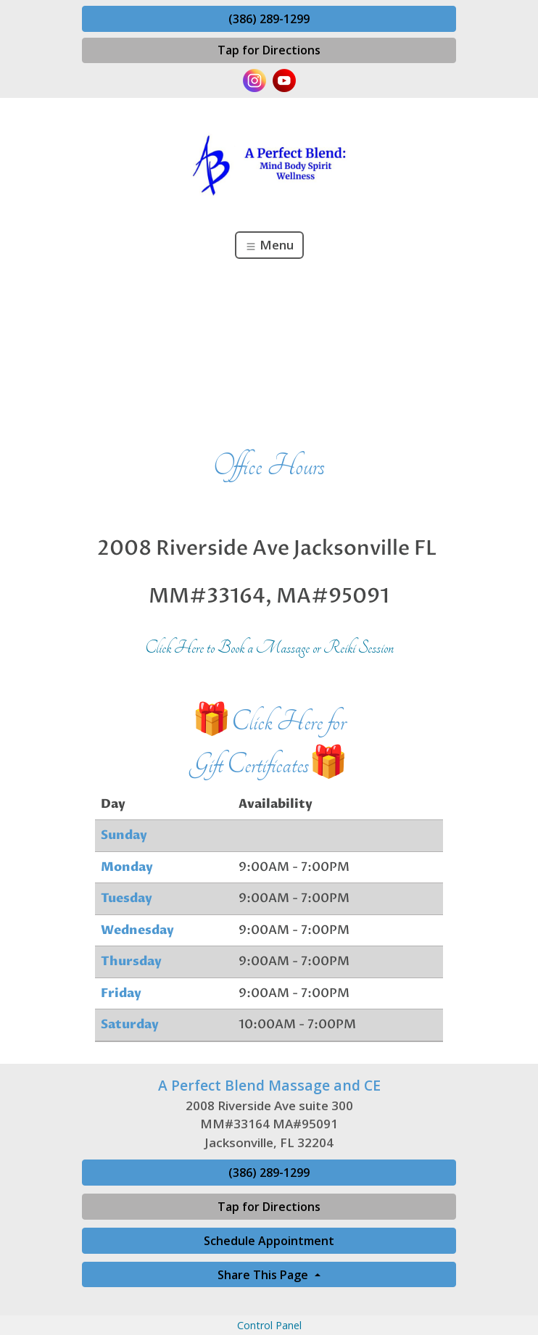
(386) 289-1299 (269, 19)
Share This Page (264, 1275)
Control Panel (269, 1325)
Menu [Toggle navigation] (269, 244)
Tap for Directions (269, 50)
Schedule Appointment (269, 1241)
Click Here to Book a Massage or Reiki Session (269, 647)
